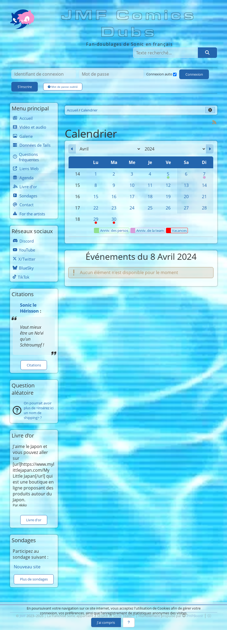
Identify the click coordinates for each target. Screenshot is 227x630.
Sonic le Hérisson (29, 308)
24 (132, 208)
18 (150, 197)
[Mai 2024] (210, 148)
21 (204, 197)
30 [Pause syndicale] (114, 220)
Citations (34, 365)
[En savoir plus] (129, 622)
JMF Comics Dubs (129, 24)
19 (168, 197)
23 (113, 208)
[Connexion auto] (175, 74)
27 (186, 208)
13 (186, 185)
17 (132, 197)
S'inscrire (25, 86)
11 (150, 185)
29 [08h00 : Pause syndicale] (96, 220)
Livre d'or (33, 519)
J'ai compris (106, 622)
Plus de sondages (34, 579)
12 (168, 185)
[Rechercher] (207, 52)
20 (186, 197)
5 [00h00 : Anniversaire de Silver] (168, 175)
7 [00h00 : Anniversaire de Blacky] (204, 175)
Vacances (176, 230)
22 (95, 208)
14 (204, 185)
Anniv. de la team (147, 230)
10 (132, 185)
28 (204, 208)
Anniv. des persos (111, 230)
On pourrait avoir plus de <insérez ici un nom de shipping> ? (38, 410)
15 (95, 197)
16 (113, 197)
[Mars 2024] (72, 148)
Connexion (194, 74)
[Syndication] (214, 122)
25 (150, 208)
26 (168, 208)
